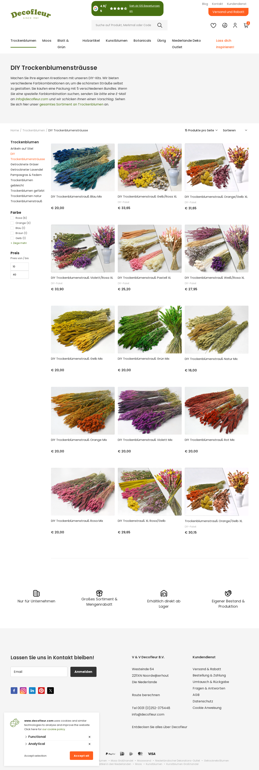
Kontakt (217, 4)
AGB (196, 695)
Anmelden (83, 671)
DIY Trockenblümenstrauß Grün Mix (143, 359)
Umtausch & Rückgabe (211, 682)
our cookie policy (53, 729)
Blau (20, 228)
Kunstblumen (116, 40)
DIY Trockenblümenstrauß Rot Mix (210, 440)
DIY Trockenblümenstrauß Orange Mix (79, 440)
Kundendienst (236, 4)
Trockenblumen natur (26, 196)
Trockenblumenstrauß (26, 201)
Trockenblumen (23, 40)
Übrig (161, 40)
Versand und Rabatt (228, 12)
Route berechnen (146, 695)
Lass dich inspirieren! (225, 43)
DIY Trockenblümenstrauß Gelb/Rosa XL (147, 197)
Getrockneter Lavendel (27, 170)
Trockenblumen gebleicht (22, 182)
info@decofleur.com (32, 99)
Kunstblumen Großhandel (182, 764)
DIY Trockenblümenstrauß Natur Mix (211, 359)
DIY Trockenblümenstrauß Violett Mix (145, 440)
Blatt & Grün (63, 43)
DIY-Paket (123, 202)
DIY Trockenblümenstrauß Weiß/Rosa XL (214, 278)
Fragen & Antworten (209, 688)
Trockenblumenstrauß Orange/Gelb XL (213, 521)
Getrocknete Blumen (216, 760)
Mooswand (144, 760)
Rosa (21, 217)
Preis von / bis (20, 258)
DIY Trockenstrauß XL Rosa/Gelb (142, 521)
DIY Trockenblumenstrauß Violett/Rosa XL (82, 278)
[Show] (201, 130)
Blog (205, 4)
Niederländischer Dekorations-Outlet (177, 760)
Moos (46, 40)
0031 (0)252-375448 (154, 708)
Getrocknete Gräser (25, 164)
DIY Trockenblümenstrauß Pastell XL (144, 278)
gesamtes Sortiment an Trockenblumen (71, 104)
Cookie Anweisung (207, 708)
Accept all (81, 756)
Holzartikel (91, 40)
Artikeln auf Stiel (22, 149)
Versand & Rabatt (207, 669)
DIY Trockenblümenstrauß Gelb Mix (77, 359)
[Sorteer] (235, 130)
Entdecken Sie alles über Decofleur (159, 727)
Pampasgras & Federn (26, 175)
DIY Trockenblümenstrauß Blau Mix (76, 197)
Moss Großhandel (122, 760)
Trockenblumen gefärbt (28, 191)
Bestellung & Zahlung (209, 675)
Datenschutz (203, 701)
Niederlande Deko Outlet (186, 43)
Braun (21, 233)
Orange (23, 222)
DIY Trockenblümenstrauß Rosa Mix (77, 521)
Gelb (21, 238)
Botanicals (142, 40)
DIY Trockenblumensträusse (28, 156)
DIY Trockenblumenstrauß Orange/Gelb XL (216, 197)
